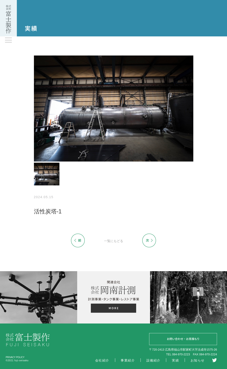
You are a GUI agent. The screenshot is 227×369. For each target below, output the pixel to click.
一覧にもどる (113, 241)
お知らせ (198, 360)
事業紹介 (128, 360)
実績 (175, 360)
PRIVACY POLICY (15, 357)
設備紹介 (153, 360)
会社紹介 (102, 360)
